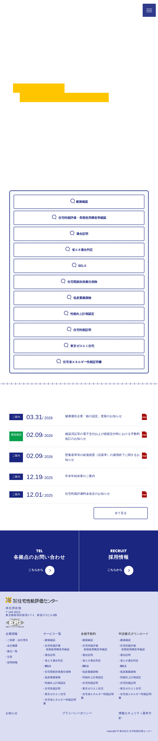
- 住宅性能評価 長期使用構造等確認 (56, 647)
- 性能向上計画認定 (54, 682)
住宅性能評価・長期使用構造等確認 (79, 217)
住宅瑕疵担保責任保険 (79, 281)
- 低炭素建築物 (51, 677)
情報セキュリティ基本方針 (135, 715)
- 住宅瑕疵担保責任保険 (57, 671)
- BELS (47, 666)
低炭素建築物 (79, 297)
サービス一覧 (52, 634)
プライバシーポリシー (77, 713)
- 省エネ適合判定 (53, 660)
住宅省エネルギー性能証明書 (78, 362)
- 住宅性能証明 (51, 688)
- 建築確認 (49, 640)
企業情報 (12, 634)
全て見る (121, 513)
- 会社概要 (12, 645)
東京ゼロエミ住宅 (79, 345)
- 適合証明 (49, 654)
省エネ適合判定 (79, 249)
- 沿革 (9, 656)
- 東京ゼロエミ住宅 (54, 694)
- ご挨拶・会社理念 (17, 640)
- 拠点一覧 (12, 651)
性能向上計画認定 (79, 313)
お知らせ (12, 713)
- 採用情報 (12, 662)
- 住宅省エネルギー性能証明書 (59, 701)
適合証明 (79, 233)
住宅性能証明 (79, 329)
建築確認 (79, 201)
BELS (79, 265)
